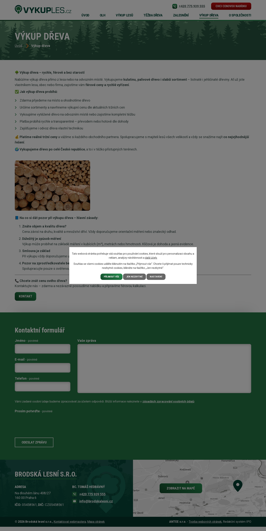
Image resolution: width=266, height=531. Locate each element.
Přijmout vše (111, 276)
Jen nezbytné (135, 276)
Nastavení (157, 276)
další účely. (151, 257)
